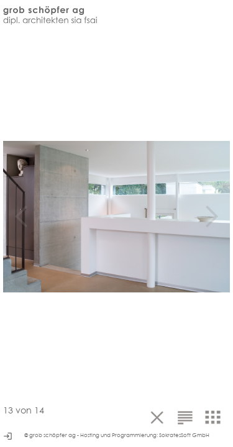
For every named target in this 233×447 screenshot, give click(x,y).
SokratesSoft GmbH (184, 435)
